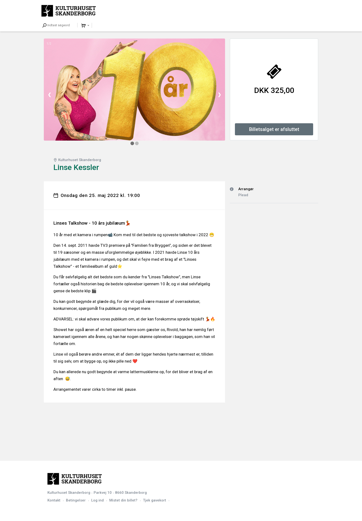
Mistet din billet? (123, 500)
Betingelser (76, 500)
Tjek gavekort (154, 500)
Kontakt (53, 500)
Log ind (97, 500)
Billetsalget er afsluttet (274, 129)
